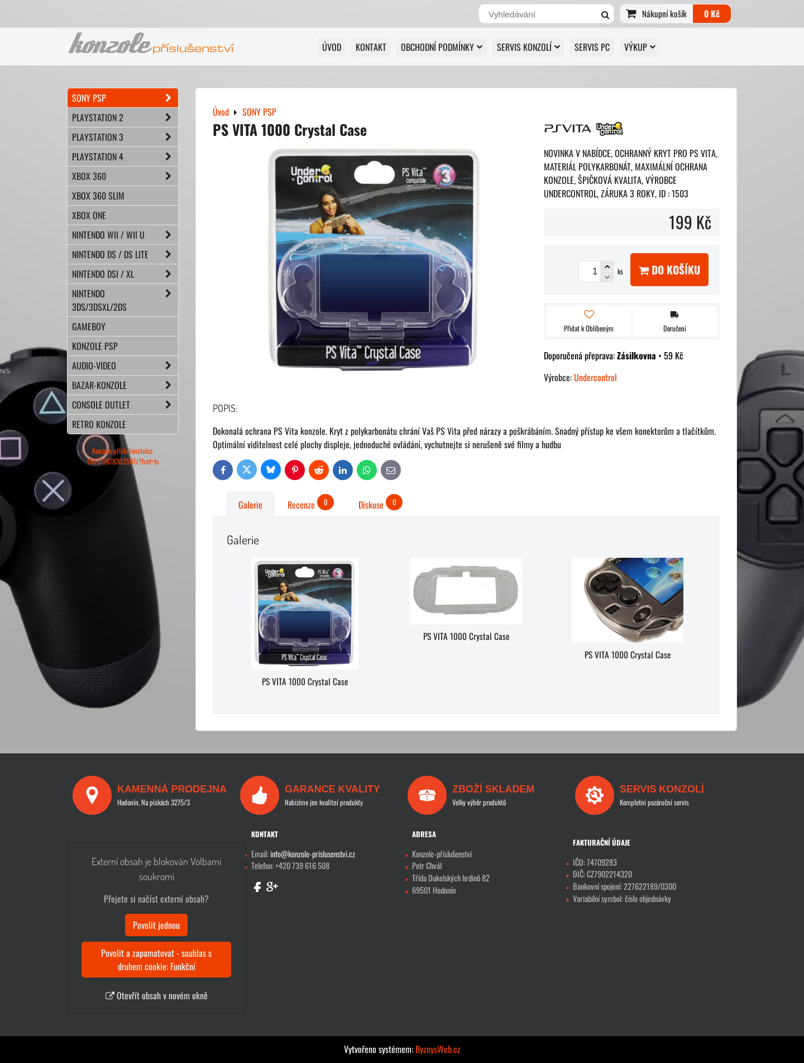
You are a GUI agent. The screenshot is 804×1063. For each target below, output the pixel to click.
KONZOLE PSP (95, 346)
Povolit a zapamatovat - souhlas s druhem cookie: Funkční (156, 959)
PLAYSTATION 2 (125, 117)
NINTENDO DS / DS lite (125, 254)
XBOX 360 (125, 176)
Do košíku (669, 270)
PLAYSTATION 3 (125, 136)
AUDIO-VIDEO (125, 365)
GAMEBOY (89, 326)
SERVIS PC (592, 47)
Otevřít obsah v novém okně (157, 995)
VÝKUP (639, 47)
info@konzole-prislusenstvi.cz (312, 854)
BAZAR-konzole (125, 385)
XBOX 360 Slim (98, 195)
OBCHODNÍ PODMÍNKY (441, 47)
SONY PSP (125, 97)
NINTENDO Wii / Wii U (125, 234)
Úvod (331, 47)
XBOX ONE (89, 215)
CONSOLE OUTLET (125, 404)
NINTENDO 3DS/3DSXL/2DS (125, 300)
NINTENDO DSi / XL (125, 273)
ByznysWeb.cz (438, 1049)
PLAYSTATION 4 (125, 156)
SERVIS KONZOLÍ (528, 47)
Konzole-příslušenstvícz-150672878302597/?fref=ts (123, 456)
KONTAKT (371, 47)
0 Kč (712, 13)
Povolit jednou (156, 925)
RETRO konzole (99, 424)
